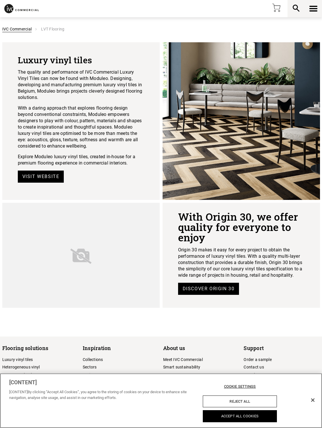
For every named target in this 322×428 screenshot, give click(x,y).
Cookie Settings (240, 386)
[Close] (312, 400)
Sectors (90, 367)
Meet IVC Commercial (183, 359)
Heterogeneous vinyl (21, 367)
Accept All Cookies (240, 416)
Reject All (240, 401)
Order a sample (258, 359)
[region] (161, 400)
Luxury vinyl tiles (17, 359)
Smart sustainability (181, 367)
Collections (93, 359)
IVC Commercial (17, 29)
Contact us (254, 367)
